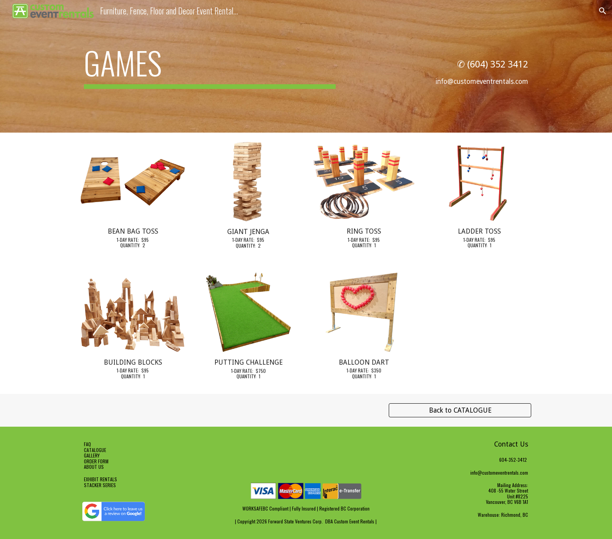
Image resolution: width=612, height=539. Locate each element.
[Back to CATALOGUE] (460, 410)
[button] (602, 11)
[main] (210, 66)
